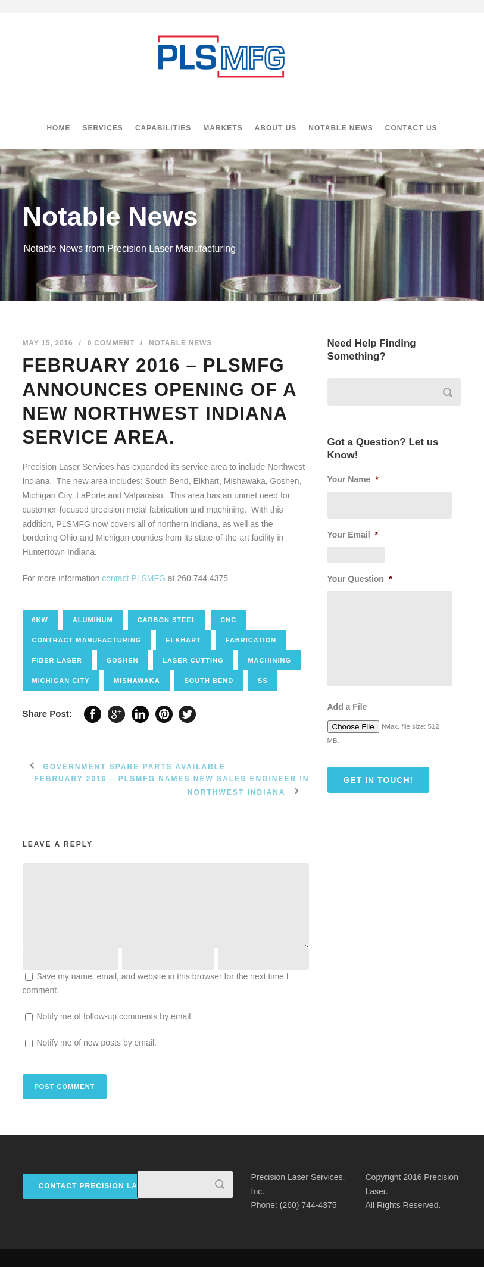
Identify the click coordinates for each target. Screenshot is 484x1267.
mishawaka (137, 680)
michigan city (61, 680)
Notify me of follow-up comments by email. (114, 1016)
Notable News (340, 128)
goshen (123, 660)
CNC (228, 619)
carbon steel (167, 619)
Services (102, 128)
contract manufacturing (87, 640)
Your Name (353, 479)
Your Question (359, 578)
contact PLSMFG (134, 578)
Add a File (347, 706)
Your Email (353, 534)
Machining (269, 660)
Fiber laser (57, 660)
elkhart (183, 640)
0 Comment (111, 343)
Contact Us (411, 128)
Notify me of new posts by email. (96, 1042)
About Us (276, 128)
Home (58, 128)
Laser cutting (193, 660)
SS (263, 680)
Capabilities (163, 128)
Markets (222, 128)
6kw (40, 619)
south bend (208, 680)
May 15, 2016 (48, 343)
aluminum (93, 619)
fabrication (251, 640)
